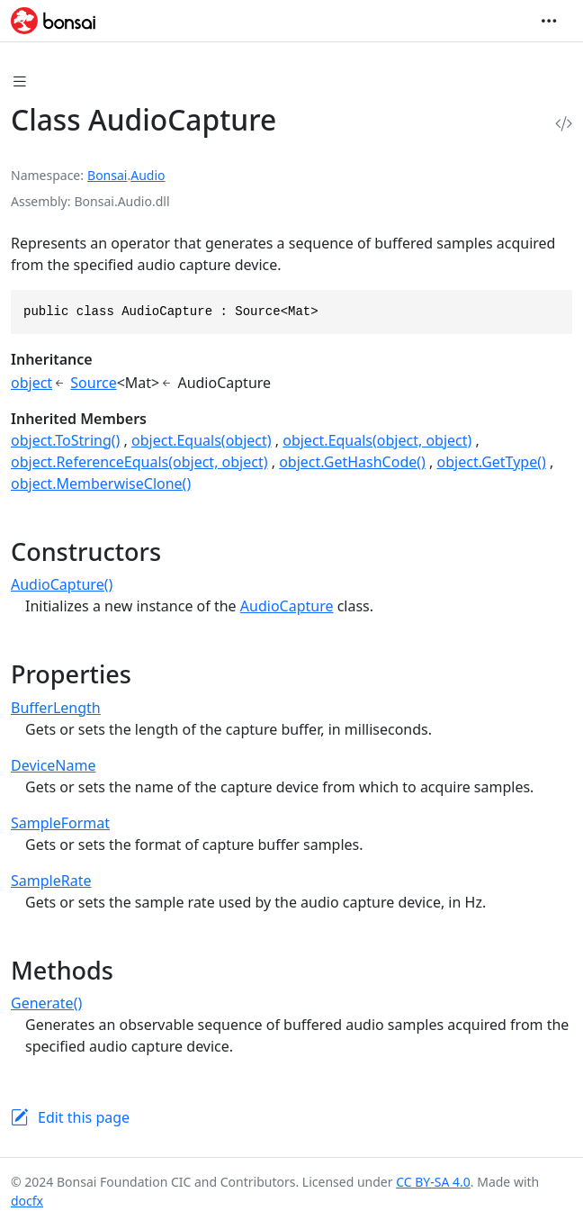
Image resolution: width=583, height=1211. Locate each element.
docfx (27, 1200)
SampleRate (51, 880)
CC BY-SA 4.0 (433, 1181)
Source (93, 383)
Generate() (46, 1003)
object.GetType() (491, 462)
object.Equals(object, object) (377, 440)
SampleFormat (60, 823)
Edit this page (84, 1117)
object (31, 383)
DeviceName (53, 765)
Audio (147, 175)
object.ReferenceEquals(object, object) (139, 462)
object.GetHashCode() (352, 462)
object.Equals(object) (201, 440)
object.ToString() (65, 440)
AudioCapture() (61, 584)
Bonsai (107, 175)
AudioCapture (287, 606)
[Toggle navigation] (548, 20)
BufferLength (56, 708)
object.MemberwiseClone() (101, 483)
